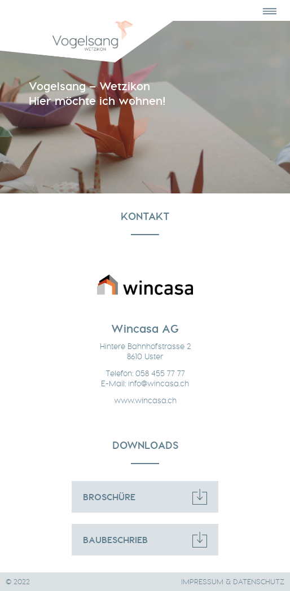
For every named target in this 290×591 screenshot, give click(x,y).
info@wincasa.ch (158, 383)
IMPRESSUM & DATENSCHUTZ (232, 581)
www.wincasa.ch (145, 400)
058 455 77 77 (160, 373)
